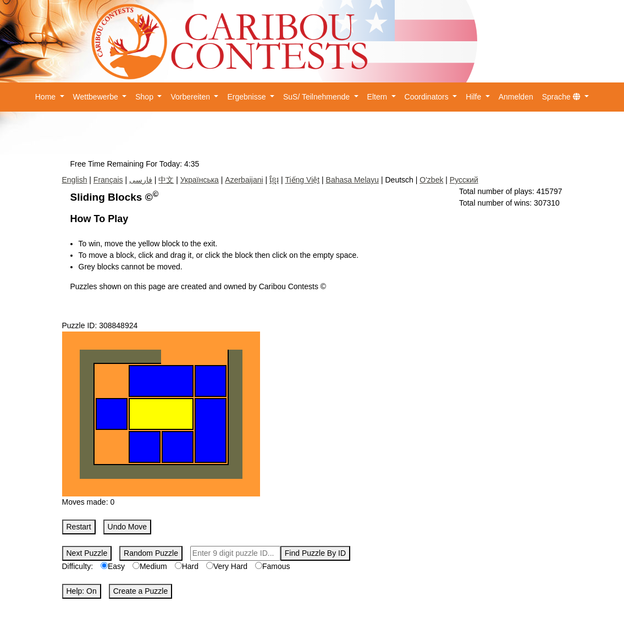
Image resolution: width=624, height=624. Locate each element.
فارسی (140, 179)
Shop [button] (145, 96)
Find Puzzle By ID (315, 553)
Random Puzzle (151, 553)
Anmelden (516, 96)
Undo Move (127, 526)
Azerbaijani (244, 179)
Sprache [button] (562, 96)
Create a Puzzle (140, 591)
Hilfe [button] (474, 96)
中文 (166, 179)
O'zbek (431, 179)
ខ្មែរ (274, 179)
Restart (79, 526)
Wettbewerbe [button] (96, 96)
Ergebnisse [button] (247, 96)
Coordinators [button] (428, 96)
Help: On (82, 591)
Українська (199, 179)
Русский (464, 179)
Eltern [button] (378, 96)
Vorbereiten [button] (191, 96)
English (74, 179)
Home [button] (46, 96)
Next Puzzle (87, 553)
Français (108, 179)
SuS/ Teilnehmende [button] (317, 96)
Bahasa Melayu (352, 179)
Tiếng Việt (302, 179)
